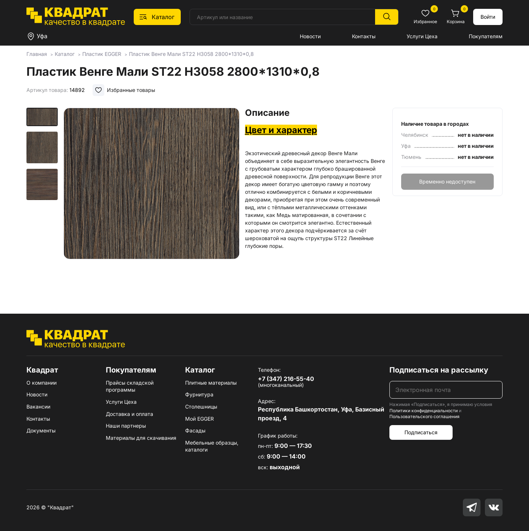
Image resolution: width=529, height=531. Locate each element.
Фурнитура (199, 394)
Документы (40, 430)
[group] (151, 200)
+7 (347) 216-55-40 (286, 378)
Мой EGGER (199, 419)
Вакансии (38, 406)
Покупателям (486, 36)
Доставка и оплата (129, 414)
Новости (310, 36)
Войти (488, 17)
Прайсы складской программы (130, 386)
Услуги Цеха (422, 36)
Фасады (195, 430)
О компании (41, 382)
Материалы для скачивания (141, 438)
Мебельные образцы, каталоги (211, 446)
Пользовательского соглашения (424, 416)
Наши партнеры (126, 426)
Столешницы (201, 406)
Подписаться (421, 432)
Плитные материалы (211, 382)
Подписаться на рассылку (438, 370)
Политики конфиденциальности (423, 410)
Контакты (363, 36)
